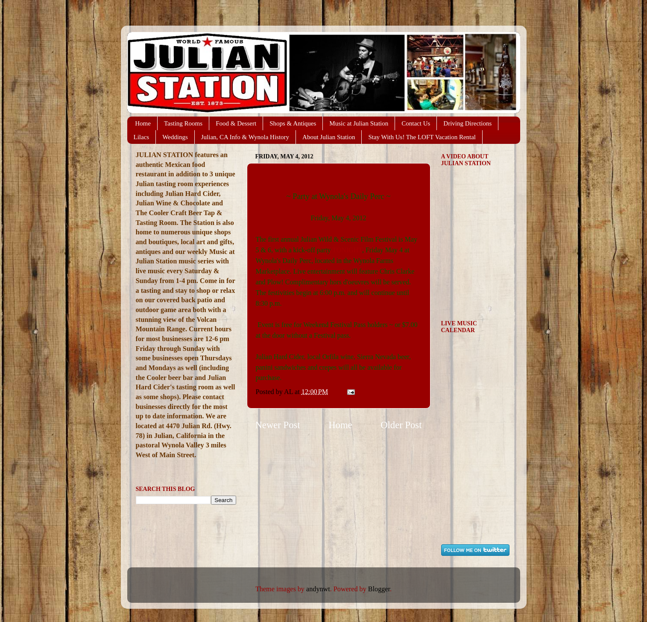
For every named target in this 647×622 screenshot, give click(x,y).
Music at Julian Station (358, 123)
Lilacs (141, 137)
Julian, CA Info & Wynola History (245, 137)
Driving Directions (467, 123)
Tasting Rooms (183, 123)
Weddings (175, 137)
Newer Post (277, 425)
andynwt (318, 589)
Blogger (379, 589)
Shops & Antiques (292, 123)
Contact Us (415, 123)
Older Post (401, 425)
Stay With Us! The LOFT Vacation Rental (422, 137)
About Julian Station (328, 137)
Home (143, 123)
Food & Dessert (236, 123)
